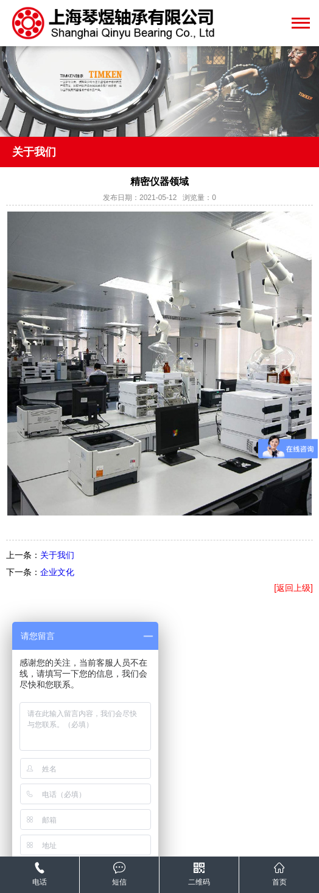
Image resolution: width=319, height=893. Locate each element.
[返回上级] (293, 588)
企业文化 (57, 572)
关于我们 (57, 555)
